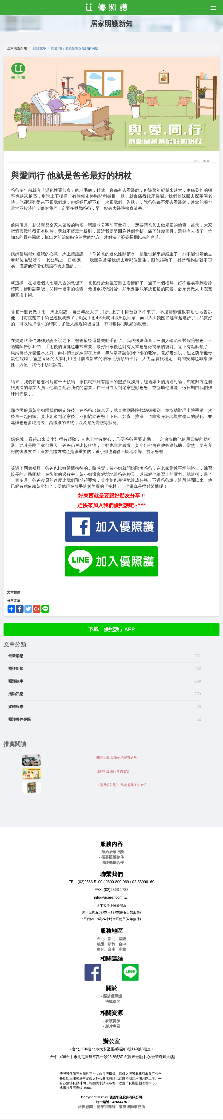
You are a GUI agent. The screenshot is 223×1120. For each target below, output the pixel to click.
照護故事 (39, 48)
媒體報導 (15, 707)
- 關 (111, 997)
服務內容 (111, 845)
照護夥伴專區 (19, 720)
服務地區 (111, 932)
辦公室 (111, 1042)
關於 (111, 989)
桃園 (100, 945)
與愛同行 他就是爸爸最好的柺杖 (74, 48)
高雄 (122, 950)
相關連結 (111, 959)
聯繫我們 (111, 875)
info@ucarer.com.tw (110, 898)
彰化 (100, 950)
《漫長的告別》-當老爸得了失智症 (121, 785)
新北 (111, 939)
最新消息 (15, 657)
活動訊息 (15, 695)
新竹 (111, 945)
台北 (100, 939)
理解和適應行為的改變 (112, 772)
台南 (111, 950)
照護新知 (15, 669)
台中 (122, 945)
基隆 (122, 939)
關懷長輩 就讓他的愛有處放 (116, 758)
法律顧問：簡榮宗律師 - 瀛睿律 (111, 1108)
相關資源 (111, 1014)
